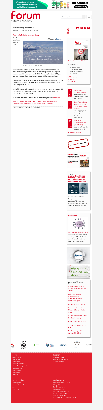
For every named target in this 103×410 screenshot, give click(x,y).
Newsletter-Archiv (18, 364)
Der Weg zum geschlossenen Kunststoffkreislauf (77, 332)
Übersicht (56, 98)
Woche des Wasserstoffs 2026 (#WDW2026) (80, 122)
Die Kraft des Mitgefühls (61, 391)
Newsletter (16, 362)
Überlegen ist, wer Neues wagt (78, 232)
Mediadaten (16, 359)
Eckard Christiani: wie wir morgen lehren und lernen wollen (77, 288)
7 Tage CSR (56, 385)
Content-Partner (58, 362)
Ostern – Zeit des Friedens (76, 304)
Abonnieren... (72, 81)
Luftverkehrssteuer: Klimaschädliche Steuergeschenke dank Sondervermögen (75, 297)
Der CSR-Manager (59, 387)
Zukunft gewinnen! (59, 396)
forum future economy (60, 393)
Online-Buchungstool (19, 366)
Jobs (13, 387)
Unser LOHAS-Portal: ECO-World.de (64, 398)
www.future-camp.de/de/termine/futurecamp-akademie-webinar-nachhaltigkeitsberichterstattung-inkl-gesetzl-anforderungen (35, 102)
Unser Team (16, 389)
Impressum (16, 372)
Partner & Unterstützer (60, 359)
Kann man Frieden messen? (77, 321)
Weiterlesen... (72, 77)
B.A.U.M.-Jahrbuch (59, 389)
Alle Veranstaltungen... (75, 132)
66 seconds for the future (61, 383)
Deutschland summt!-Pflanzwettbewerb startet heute (76, 310)
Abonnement (16, 357)
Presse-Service (17, 368)
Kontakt (15, 374)
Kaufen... (71, 79)
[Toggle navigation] (89, 17)
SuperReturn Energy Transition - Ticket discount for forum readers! (81, 105)
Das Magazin (16, 383)
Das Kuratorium (58, 357)
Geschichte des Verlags (20, 385)
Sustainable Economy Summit (80, 91)
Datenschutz (16, 370)
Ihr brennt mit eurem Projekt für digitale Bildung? (77, 317)
